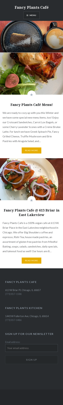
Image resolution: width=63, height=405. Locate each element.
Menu (33, 15)
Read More (31, 150)
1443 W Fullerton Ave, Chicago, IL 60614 (27, 316)
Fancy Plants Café (32, 7)
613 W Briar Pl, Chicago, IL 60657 (23, 290)
